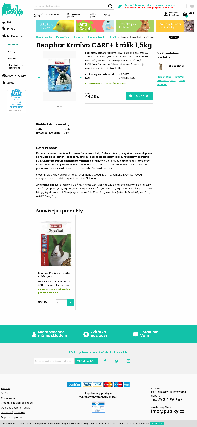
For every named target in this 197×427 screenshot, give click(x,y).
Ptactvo (12, 58)
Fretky (11, 51)
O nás (4, 393)
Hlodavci (13, 44)
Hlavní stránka (44, 37)
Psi (6, 21)
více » (164, 5)
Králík (113, 37)
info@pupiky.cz (167, 411)
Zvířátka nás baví (95, 333)
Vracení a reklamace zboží (46, 15)
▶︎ (81, 77)
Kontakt (5, 388)
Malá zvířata (12, 35)
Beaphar (162, 84)
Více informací (142, 423)
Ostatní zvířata (14, 75)
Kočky (8, 28)
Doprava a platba (73, 15)
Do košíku (139, 96)
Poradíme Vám (145, 333)
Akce (8, 82)
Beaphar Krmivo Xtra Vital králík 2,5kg (54, 274)
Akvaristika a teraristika (15, 66)
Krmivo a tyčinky (97, 37)
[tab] (16, 21)
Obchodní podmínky (13, 412)
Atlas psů (93, 15)
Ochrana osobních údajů (15, 407)
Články (108, 15)
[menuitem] (19, 44)
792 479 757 (166, 400)
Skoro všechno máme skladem (48, 333)
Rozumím (157, 423)
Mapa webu (8, 398)
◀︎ (39, 77)
